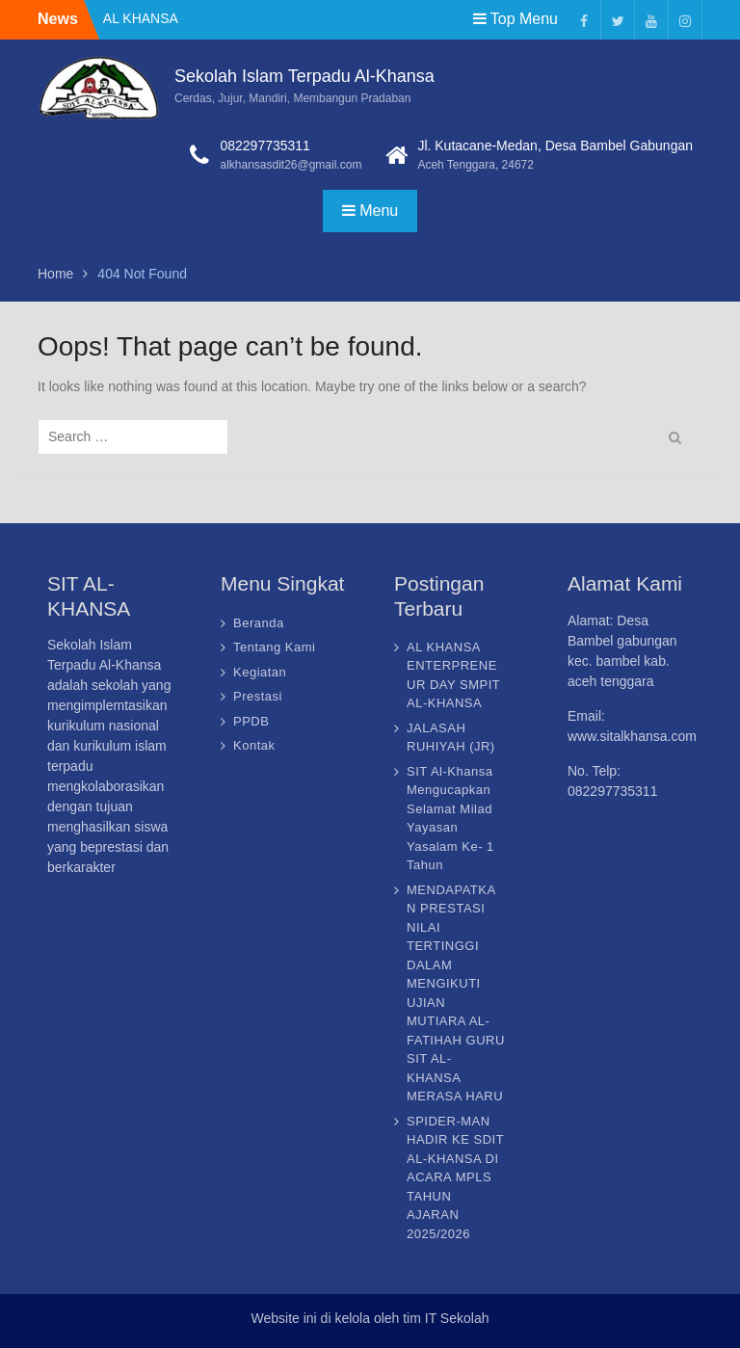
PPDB (251, 721)
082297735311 (264, 145)
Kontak (254, 745)
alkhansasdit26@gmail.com (290, 165)
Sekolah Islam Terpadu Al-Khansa (304, 76)
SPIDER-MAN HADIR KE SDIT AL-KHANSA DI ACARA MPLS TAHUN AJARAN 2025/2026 (455, 1177)
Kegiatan (259, 672)
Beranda (258, 623)
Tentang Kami (274, 647)
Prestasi (257, 696)
